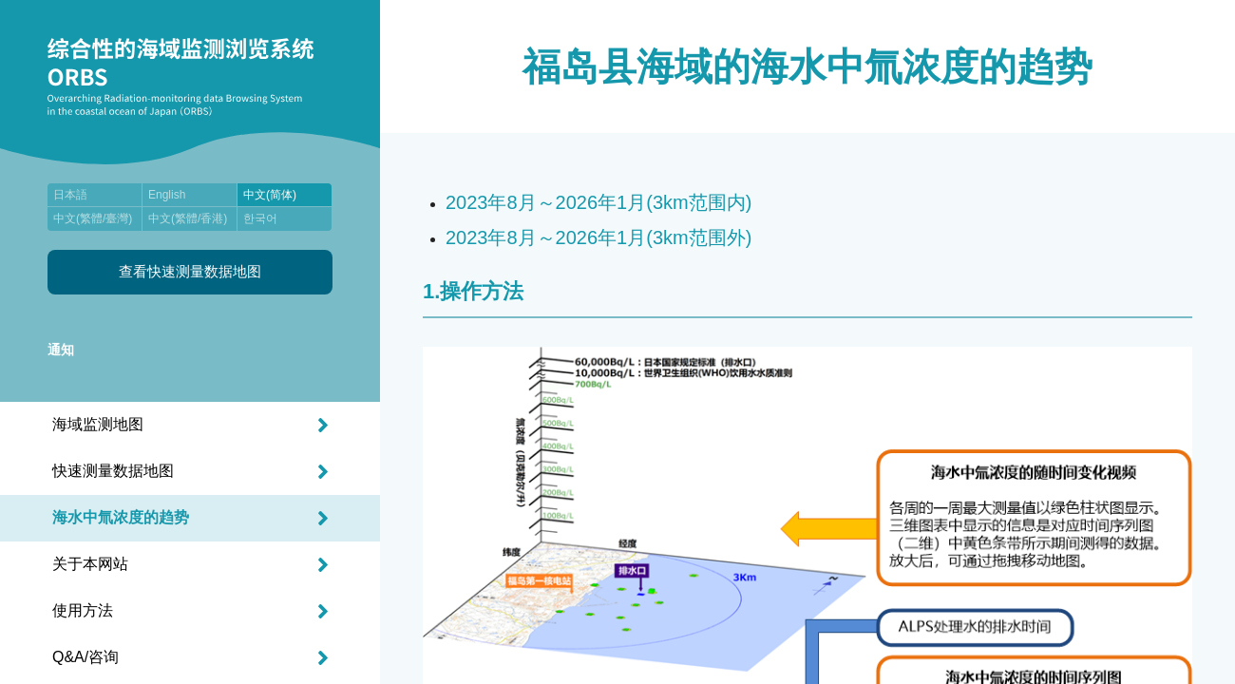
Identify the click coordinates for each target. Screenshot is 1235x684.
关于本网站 (90, 564)
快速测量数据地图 (113, 471)
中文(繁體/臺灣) (92, 218)
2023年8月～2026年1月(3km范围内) (598, 202)
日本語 (70, 194)
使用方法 (82, 610)
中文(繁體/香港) (187, 218)
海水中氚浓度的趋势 (120, 517)
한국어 (260, 218)
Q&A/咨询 (85, 657)
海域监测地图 (97, 424)
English (166, 194)
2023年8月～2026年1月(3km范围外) (598, 237)
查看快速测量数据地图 (190, 271)
